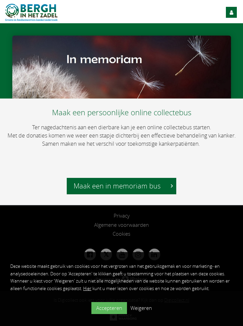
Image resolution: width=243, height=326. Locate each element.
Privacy (122, 215)
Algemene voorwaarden (121, 224)
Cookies (121, 233)
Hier (87, 288)
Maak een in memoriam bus (123, 186)
